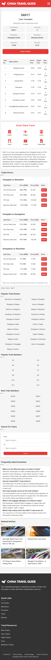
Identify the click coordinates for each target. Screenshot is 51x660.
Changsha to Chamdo (38, 329)
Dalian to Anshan (13, 329)
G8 (13, 375)
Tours (3, 641)
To (25, 447)
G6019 (38, 396)
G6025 (38, 411)
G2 (13, 360)
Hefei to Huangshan (38, 344)
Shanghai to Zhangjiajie (13, 344)
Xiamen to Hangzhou (13, 309)
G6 (13, 370)
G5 (38, 365)
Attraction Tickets (7, 645)
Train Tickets (5, 634)
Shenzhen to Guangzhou (13, 299)
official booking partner (36, 484)
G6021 (38, 401)
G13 (38, 385)
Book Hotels (5, 630)
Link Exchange (29, 654)
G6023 (38, 406)
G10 (13, 380)
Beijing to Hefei (13, 339)
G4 (13, 365)
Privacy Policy (17, 654)
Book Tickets (25, 51)
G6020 (13, 401)
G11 (38, 380)
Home (3, 288)
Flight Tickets (6, 637)
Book (44, 190)
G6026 (13, 416)
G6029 (13, 421)
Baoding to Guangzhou (13, 314)
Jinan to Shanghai (38, 304)
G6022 (13, 406)
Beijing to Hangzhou (38, 309)
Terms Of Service (42, 654)
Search (25, 453)
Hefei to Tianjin (38, 324)
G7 (38, 370)
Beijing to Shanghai (38, 299)
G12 (13, 385)
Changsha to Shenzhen (38, 339)
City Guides (5, 603)
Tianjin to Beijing (38, 334)
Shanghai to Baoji (13, 324)
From (25, 439)
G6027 (38, 416)
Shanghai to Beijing (13, 304)
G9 (38, 375)
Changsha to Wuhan (38, 319)
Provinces (4, 610)
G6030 (38, 421)
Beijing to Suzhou (13, 349)
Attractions (5, 607)
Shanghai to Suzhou (13, 334)
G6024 (13, 411)
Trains (8, 288)
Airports (4, 617)
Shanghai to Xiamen (13, 319)
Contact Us (6, 654)
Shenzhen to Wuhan (38, 314)
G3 (38, 360)
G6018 (13, 396)
